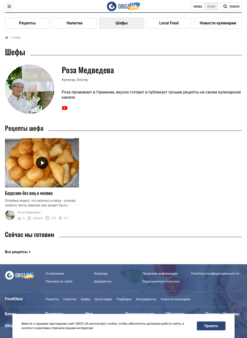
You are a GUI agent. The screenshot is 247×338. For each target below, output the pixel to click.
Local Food (169, 23)
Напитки (74, 23)
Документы (103, 281)
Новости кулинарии (218, 23)
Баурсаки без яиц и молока (29, 193)
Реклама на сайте (59, 281)
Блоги (10, 314)
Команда (101, 273)
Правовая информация (160, 273)
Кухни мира (103, 299)
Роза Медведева (29, 212)
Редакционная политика (161, 281)
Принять (211, 326)
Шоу (9, 325)
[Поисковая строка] (231, 6)
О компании (55, 273)
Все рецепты (16, 252)
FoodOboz (14, 299)
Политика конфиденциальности (215, 273)
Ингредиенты (146, 299)
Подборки (124, 299)
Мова (198, 6)
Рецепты (27, 23)
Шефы (122, 23)
